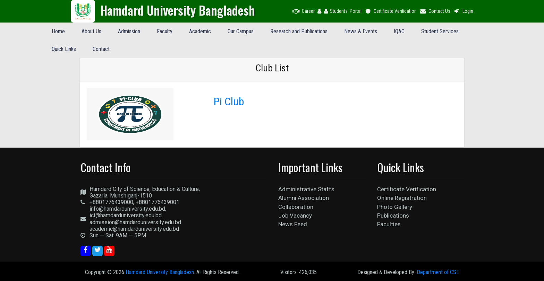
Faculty (164, 31)
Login (463, 11)
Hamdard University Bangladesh (160, 272)
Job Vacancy (295, 215)
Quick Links (64, 49)
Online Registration (402, 197)
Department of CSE (438, 272)
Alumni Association (303, 197)
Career (303, 11)
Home (58, 31)
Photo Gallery (394, 206)
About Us (91, 31)
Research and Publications (299, 31)
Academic (200, 31)
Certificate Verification (390, 11)
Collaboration (295, 206)
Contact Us (435, 11)
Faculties (389, 224)
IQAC (399, 31)
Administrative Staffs (306, 189)
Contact (101, 49)
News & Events (360, 31)
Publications (393, 215)
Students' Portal (343, 11)
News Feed (292, 224)
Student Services (440, 31)
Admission (129, 31)
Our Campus (241, 31)
